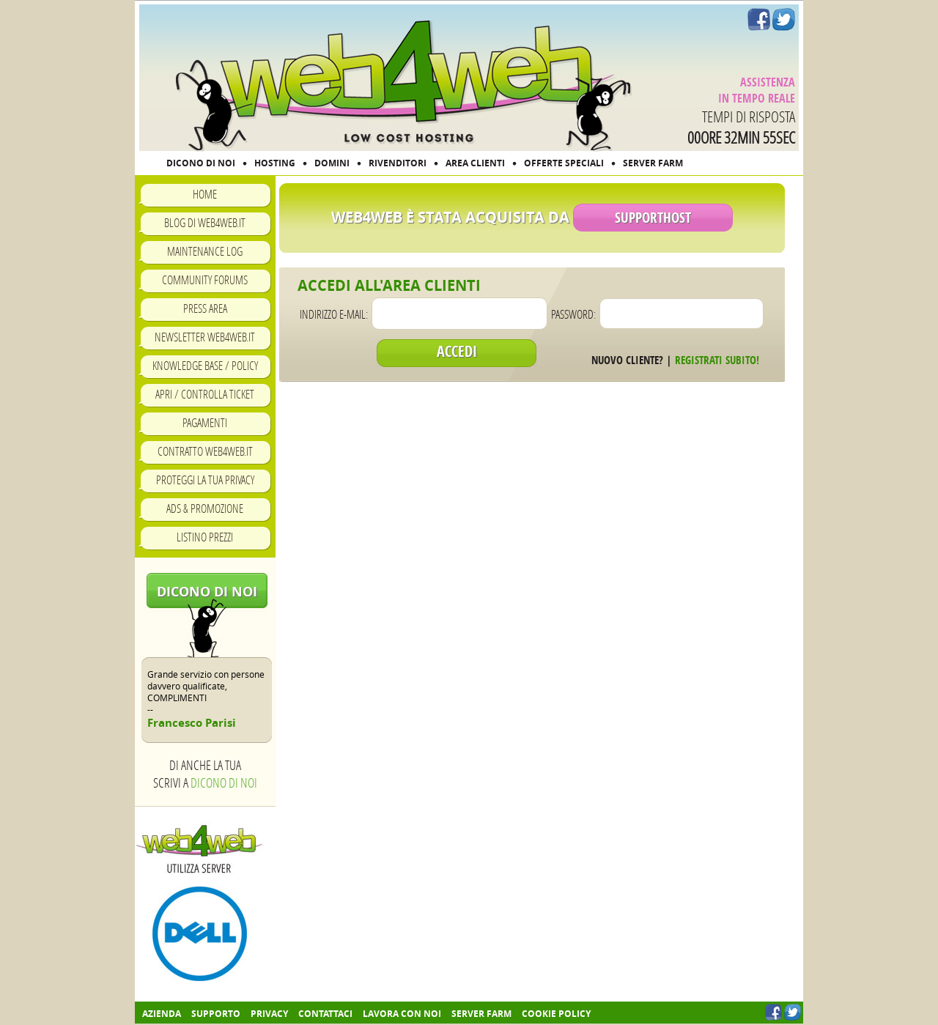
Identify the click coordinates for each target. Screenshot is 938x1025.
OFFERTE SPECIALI (564, 163)
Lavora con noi (402, 1013)
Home (205, 193)
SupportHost (653, 217)
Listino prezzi (205, 536)
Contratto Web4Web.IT (205, 451)
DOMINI (332, 163)
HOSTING (274, 163)
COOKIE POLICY (556, 1013)
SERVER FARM (653, 163)
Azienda (161, 1013)
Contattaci (325, 1013)
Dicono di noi (207, 591)
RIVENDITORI (397, 163)
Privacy (269, 1013)
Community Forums (205, 279)
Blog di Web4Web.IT (204, 222)
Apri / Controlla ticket (204, 394)
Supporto (215, 1013)
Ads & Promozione (204, 508)
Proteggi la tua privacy (205, 479)
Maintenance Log (205, 251)
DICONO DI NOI (200, 163)
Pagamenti (204, 422)
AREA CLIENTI (475, 163)
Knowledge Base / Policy (205, 365)
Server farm (481, 1013)
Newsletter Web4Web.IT (205, 336)
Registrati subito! (717, 360)
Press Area (205, 308)
